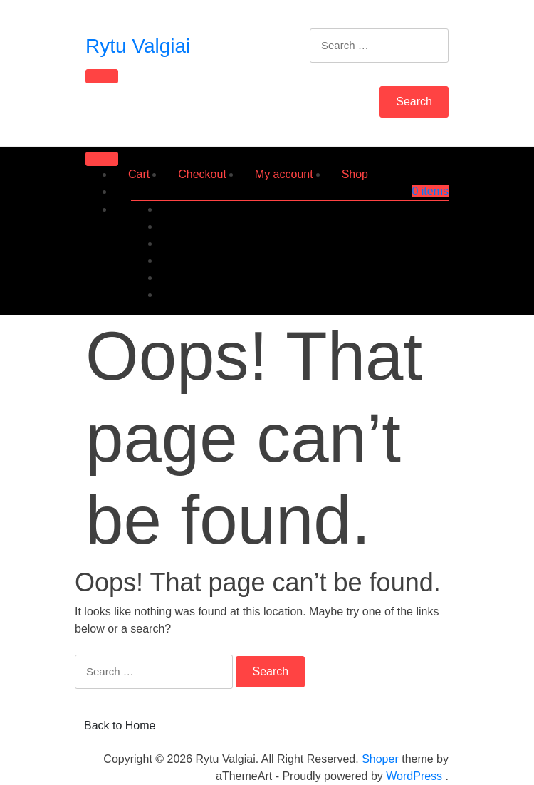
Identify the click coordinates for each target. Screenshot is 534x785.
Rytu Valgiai (137, 46)
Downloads (420, 243)
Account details (410, 277)
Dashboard (421, 209)
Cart (139, 174)
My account (284, 174)
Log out (430, 294)
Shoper (380, 759)
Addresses (421, 260)
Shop (355, 174)
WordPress (414, 776)
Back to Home (119, 725)
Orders (431, 226)
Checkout (202, 174)
